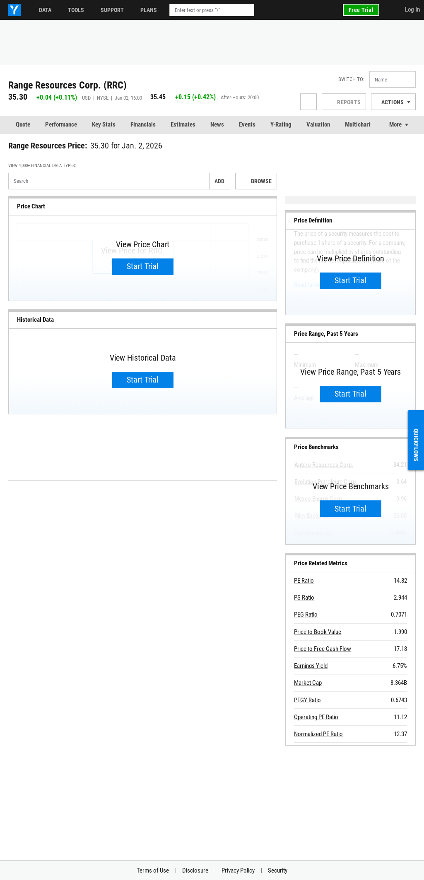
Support (112, 10)
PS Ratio (304, 597)
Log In (412, 9)
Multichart (358, 124)
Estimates (183, 124)
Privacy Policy (238, 870)
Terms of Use (153, 870)
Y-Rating (281, 124)
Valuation (318, 124)
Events (247, 124)
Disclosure (195, 870)
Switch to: (351, 79)
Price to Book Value (317, 632)
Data (45, 10)
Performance (61, 124)
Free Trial (361, 10)
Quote (23, 124)
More (395, 124)
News (217, 124)
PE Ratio (304, 580)
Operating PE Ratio (316, 717)
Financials (143, 124)
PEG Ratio (306, 614)
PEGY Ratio (307, 700)
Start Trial (143, 266)
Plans (148, 10)
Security (277, 870)
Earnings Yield (311, 666)
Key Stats (104, 124)
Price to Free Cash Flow (322, 649)
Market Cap (308, 682)
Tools (76, 10)
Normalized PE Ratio (318, 734)
